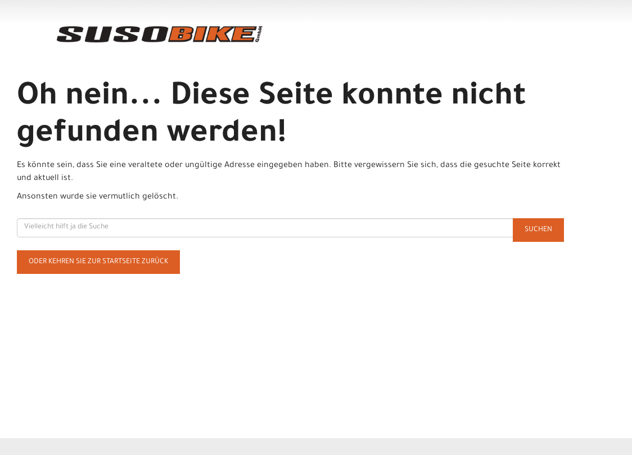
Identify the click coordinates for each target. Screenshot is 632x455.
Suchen (538, 230)
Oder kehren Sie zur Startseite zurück (98, 262)
